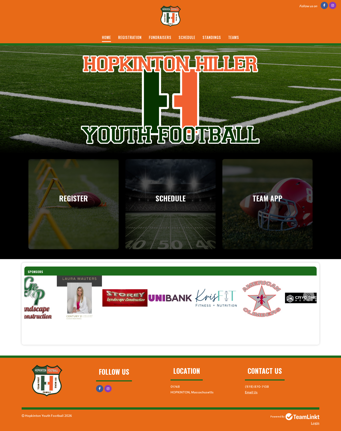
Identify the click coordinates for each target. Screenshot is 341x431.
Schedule (187, 37)
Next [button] (308, 295)
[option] (79, 298)
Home (106, 37)
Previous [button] (32, 295)
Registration (130, 37)
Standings (212, 37)
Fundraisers (160, 37)
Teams (233, 37)
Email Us (251, 392)
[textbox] (170, 329)
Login (315, 423)
